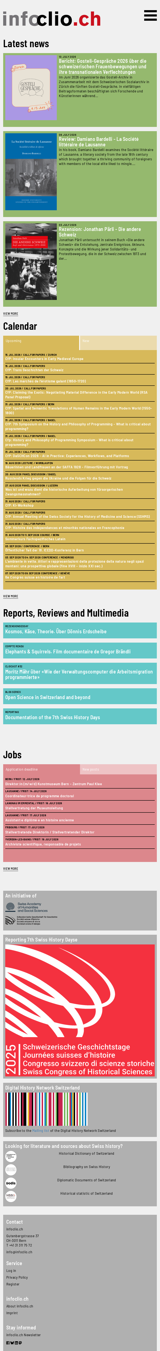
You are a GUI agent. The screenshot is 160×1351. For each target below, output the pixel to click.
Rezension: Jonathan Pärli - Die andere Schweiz (100, 232)
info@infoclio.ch (19, 1251)
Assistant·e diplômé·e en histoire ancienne (39, 820)
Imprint (12, 1312)
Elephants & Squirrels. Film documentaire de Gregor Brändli (68, 651)
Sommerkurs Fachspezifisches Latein (35, 538)
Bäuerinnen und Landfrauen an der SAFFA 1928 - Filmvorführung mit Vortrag (66, 467)
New (86, 340)
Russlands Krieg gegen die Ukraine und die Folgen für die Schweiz (58, 478)
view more (10, 596)
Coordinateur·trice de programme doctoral (39, 795)
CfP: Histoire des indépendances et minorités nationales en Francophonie (64, 527)
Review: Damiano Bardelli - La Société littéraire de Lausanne (99, 141)
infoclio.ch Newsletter (23, 1334)
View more (10, 313)
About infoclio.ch (19, 1306)
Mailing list (40, 1130)
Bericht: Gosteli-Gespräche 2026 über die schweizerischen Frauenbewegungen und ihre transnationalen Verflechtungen (102, 66)
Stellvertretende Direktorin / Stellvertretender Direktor (49, 832)
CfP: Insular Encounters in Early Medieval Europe (44, 358)
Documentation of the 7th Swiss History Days (52, 717)
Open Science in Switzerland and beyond (47, 697)
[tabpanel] (80, 469)
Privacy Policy (17, 1277)
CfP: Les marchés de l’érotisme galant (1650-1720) (45, 381)
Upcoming (14, 340)
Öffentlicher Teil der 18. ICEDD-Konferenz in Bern (44, 550)
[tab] (41, 343)
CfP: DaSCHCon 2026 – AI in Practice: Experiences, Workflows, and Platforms (67, 455)
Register (13, 1284)
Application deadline (22, 769)
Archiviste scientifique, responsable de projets (43, 844)
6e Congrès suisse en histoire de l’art (35, 577)
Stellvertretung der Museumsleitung (34, 807)
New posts (91, 769)
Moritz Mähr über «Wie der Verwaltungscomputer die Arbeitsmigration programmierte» (79, 674)
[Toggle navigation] (150, 15)
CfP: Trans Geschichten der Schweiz (34, 369)
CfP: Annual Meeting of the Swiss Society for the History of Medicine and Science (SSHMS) (77, 516)
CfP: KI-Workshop (19, 505)
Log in (11, 1270)
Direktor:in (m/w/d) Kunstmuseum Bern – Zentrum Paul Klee (53, 783)
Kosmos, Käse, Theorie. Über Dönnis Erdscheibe (56, 631)
